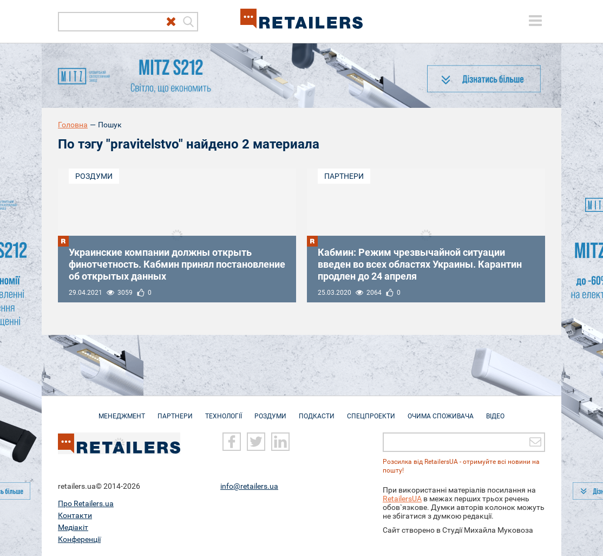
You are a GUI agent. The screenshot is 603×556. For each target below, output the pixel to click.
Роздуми (94, 176)
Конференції (79, 539)
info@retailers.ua (249, 486)
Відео (495, 411)
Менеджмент (122, 411)
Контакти (75, 515)
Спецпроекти (371, 411)
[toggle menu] (535, 20)
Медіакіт (73, 527)
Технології (223, 411)
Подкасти (317, 411)
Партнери (344, 176)
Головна (73, 124)
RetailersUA (402, 498)
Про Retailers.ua (86, 503)
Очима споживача (441, 411)
